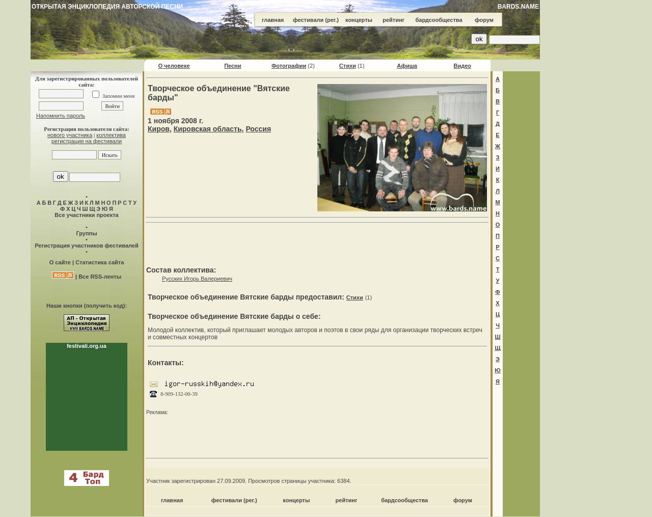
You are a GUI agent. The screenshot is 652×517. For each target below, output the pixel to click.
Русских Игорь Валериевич (197, 279)
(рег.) (332, 20)
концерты (358, 20)
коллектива (111, 135)
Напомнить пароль (60, 116)
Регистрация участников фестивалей (86, 245)
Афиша (407, 66)
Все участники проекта (86, 215)
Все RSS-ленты (99, 277)
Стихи (347, 66)
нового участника (69, 135)
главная (273, 20)
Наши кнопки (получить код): (86, 306)
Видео (462, 66)
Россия (258, 129)
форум (484, 20)
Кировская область (208, 129)
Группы (86, 233)
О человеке (174, 66)
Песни (232, 66)
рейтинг (393, 20)
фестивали (308, 20)
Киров (159, 129)
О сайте (60, 262)
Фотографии (288, 66)
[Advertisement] (317, 242)
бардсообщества (439, 20)
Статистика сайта (99, 262)
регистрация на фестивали (86, 141)
